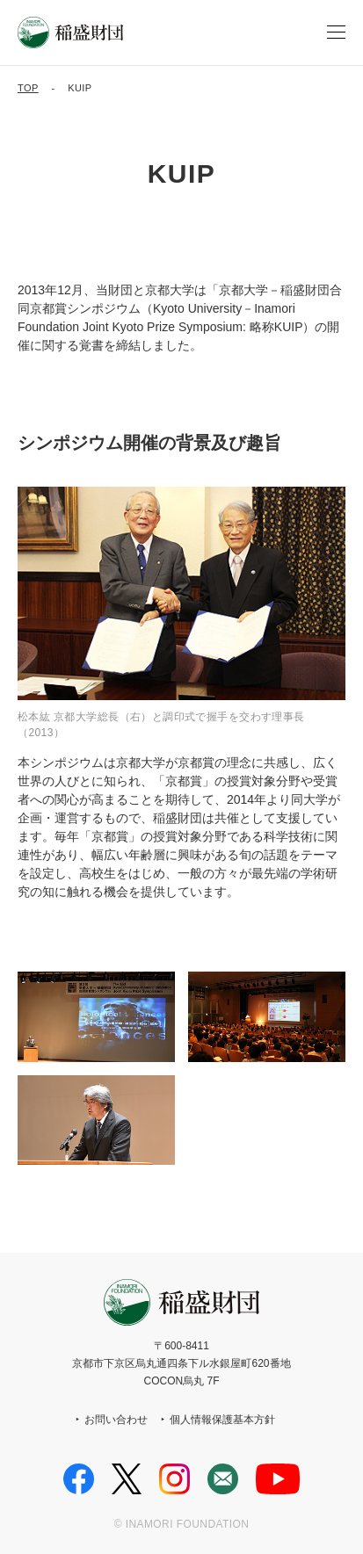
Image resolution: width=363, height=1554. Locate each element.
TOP (28, 88)
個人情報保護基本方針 (222, 1419)
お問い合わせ (116, 1419)
